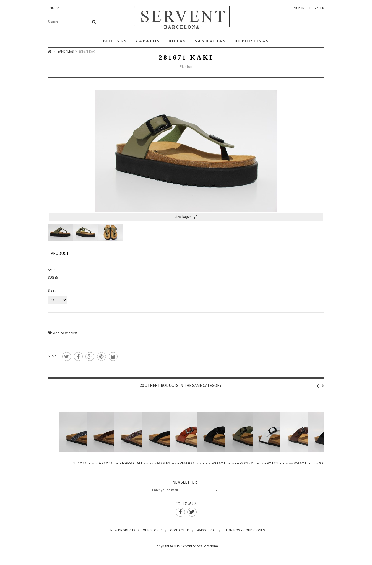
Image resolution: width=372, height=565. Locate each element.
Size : (52, 290)
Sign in (299, 8)
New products (122, 530)
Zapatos (148, 41)
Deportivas (251, 41)
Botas (177, 41)
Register (316, 8)
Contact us (179, 530)
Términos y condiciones (244, 530)
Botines (115, 41)
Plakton (186, 66)
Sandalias (210, 41)
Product (60, 253)
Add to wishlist (62, 332)
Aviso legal (206, 530)
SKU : (51, 270)
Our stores (152, 530)
